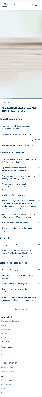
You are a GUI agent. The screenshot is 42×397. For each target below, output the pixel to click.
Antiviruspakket (7, 102)
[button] (33, 5)
